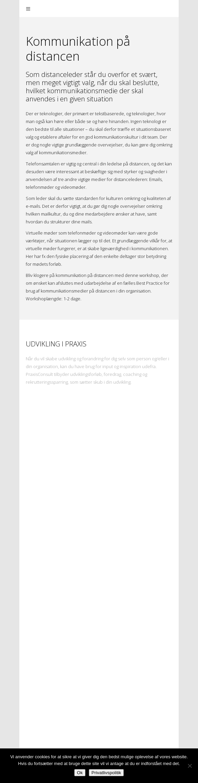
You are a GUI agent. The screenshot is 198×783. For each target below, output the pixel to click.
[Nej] (189, 765)
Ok (80, 772)
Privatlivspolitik (106, 772)
